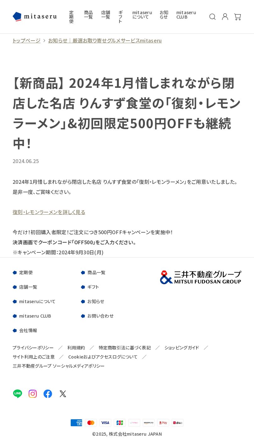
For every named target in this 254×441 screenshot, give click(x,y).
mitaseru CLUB (186, 15)
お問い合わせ (100, 316)
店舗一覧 (105, 15)
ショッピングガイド (181, 347)
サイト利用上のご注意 (34, 356)
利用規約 (76, 347)
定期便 (71, 16)
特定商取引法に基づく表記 (125, 347)
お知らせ (164, 15)
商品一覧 (88, 15)
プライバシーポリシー (33, 347)
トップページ (27, 40)
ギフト (121, 16)
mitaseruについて (142, 15)
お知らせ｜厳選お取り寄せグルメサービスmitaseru (105, 40)
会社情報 (28, 330)
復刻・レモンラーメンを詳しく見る (49, 212)
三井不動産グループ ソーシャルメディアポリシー (59, 366)
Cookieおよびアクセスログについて (103, 356)
